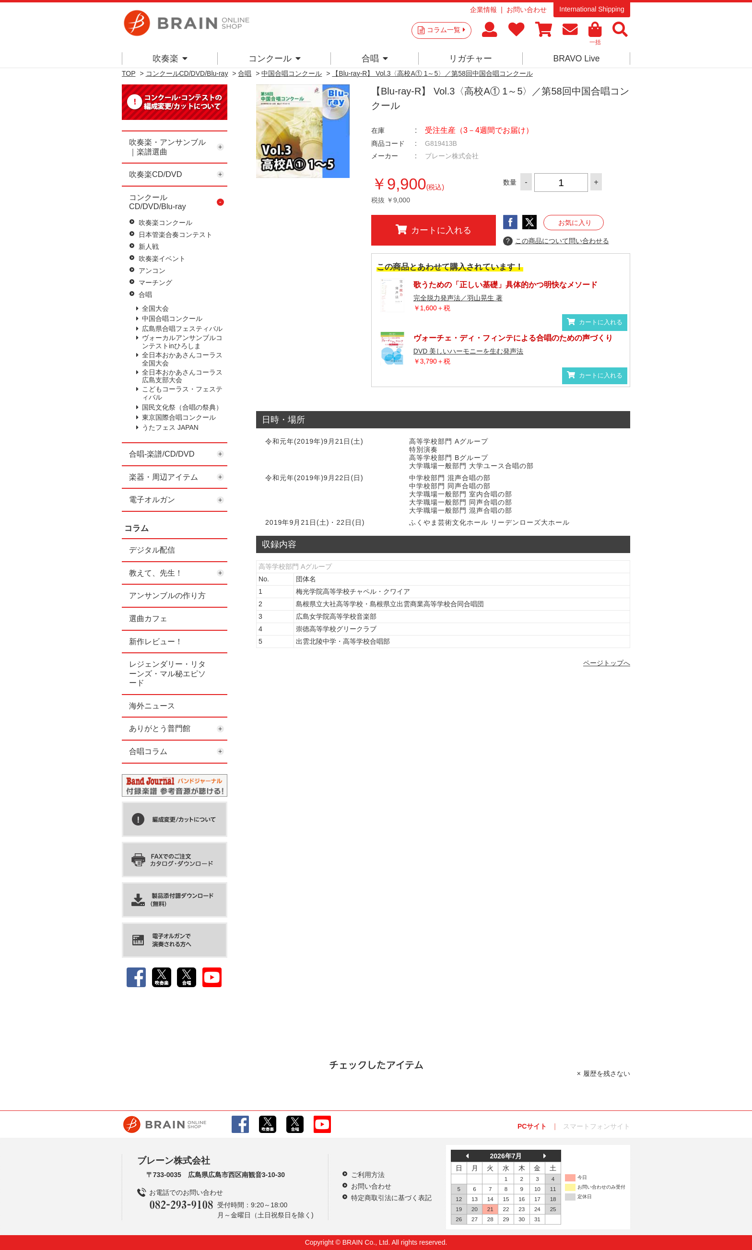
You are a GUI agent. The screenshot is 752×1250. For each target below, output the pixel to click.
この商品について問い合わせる (556, 241)
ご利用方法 (368, 1175)
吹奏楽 (170, 58)
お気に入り (575, 222)
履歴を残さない (606, 1073)
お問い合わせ (526, 9)
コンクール (274, 58)
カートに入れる (433, 229)
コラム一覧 (446, 30)
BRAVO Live (576, 58)
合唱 (375, 58)
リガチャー (470, 58)
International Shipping (591, 9)
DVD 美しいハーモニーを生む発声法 (468, 351)
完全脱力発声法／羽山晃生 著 (458, 298)
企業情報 (483, 9)
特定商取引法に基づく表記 (391, 1198)
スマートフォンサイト (596, 1126)
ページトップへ (606, 663)
